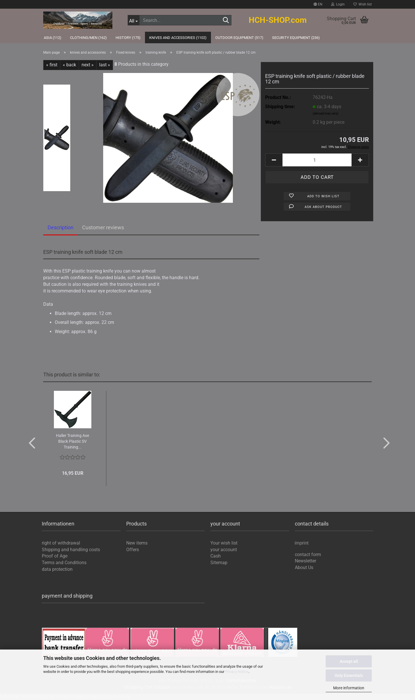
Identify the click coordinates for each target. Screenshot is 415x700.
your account (223, 549)
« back (69, 64)
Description (60, 227)
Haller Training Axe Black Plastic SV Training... (72, 441)
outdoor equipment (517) (239, 37)
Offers (132, 549)
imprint (302, 543)
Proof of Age (54, 556)
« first (51, 64)
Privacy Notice (236, 671)
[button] (318, 4)
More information (348, 688)
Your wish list (223, 543)
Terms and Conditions (64, 562)
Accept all (349, 661)
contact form (308, 554)
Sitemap (218, 562)
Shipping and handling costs (71, 549)
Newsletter (305, 561)
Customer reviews (103, 227)
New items (137, 543)
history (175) (128, 37)
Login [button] (338, 4)
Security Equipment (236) (296, 37)
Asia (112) (52, 37)
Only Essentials (349, 675)
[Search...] (133, 20)
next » (88, 64)
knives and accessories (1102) (178, 37)
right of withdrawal (61, 543)
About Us (304, 567)
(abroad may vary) (325, 113)
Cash (215, 556)
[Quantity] (317, 159)
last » (104, 64)
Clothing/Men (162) (88, 37)
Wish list (362, 4)
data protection (57, 569)
